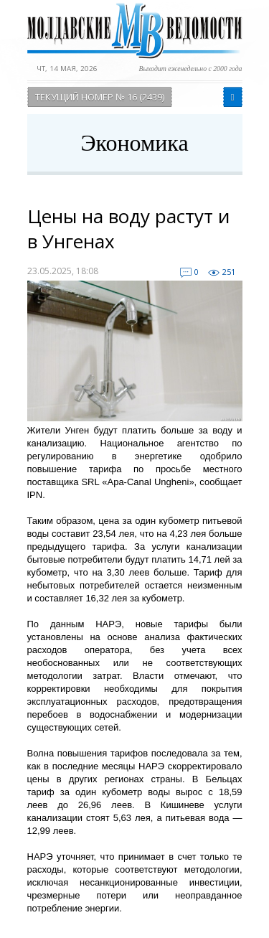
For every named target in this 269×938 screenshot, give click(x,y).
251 (228, 271)
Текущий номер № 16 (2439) (99, 96)
